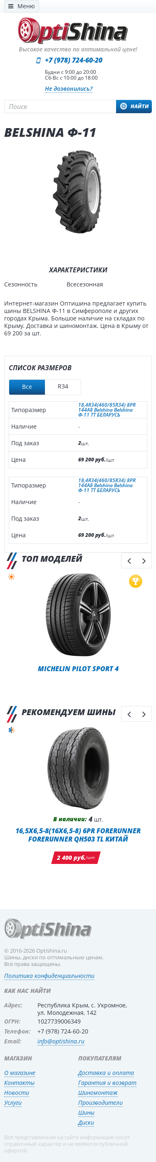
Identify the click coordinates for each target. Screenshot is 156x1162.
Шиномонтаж (98, 1093)
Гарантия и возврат (107, 1083)
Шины (86, 1112)
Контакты (19, 1083)
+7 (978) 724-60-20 (73, 60)
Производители (100, 1102)
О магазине (19, 1073)
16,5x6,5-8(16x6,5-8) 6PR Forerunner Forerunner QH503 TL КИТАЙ (78, 835)
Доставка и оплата (106, 1073)
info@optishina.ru (60, 1041)
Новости (16, 1093)
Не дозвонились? (68, 88)
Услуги (13, 1102)
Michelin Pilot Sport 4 (78, 668)
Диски (86, 1122)
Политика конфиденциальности (49, 976)
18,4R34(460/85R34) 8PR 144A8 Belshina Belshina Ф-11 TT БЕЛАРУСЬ (107, 410)
